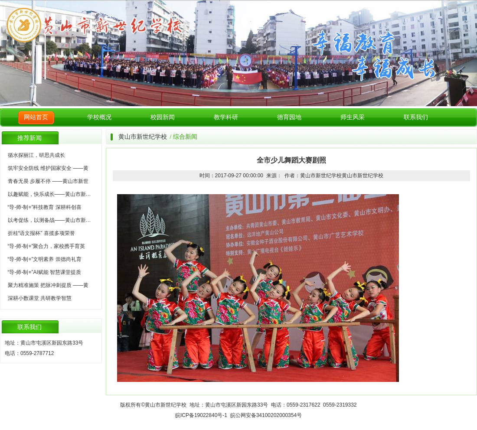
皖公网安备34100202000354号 (266, 415)
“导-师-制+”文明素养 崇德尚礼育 (45, 259)
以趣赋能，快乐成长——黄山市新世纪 (52, 194)
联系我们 (416, 117)
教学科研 (226, 117)
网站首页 (36, 117)
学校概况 (99, 117)
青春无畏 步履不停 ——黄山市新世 (48, 181)
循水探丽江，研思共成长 (36, 155)
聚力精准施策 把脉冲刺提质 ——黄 (48, 285)
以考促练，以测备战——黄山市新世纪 (52, 220)
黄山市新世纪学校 (142, 137)
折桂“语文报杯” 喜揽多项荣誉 (41, 233)
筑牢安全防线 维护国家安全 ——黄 (48, 168)
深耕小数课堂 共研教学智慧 (40, 298)
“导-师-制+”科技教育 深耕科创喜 (45, 207)
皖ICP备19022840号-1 (201, 415)
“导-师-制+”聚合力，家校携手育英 (46, 246)
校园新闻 (162, 117)
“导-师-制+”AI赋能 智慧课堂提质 (45, 272)
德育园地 (289, 117)
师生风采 (352, 117)
